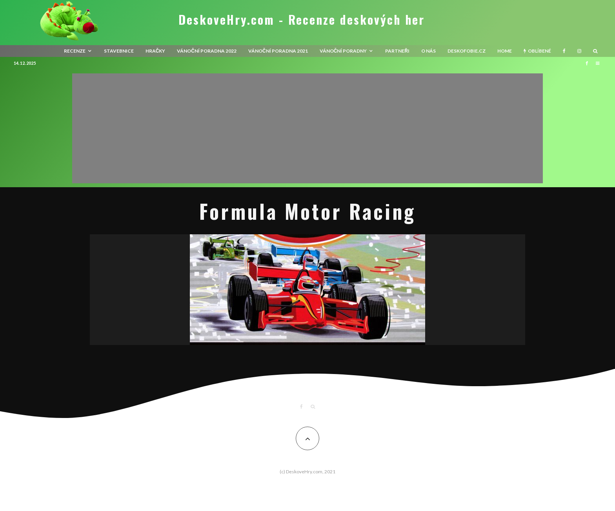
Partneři (397, 51)
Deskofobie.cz (467, 51)
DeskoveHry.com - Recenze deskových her (301, 20)
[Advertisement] (307, 128)
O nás (428, 51)
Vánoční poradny (343, 51)
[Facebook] (564, 51)
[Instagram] (579, 51)
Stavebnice (119, 51)
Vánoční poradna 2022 (207, 51)
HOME (504, 51)
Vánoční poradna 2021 (278, 51)
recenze (75, 51)
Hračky (156, 51)
